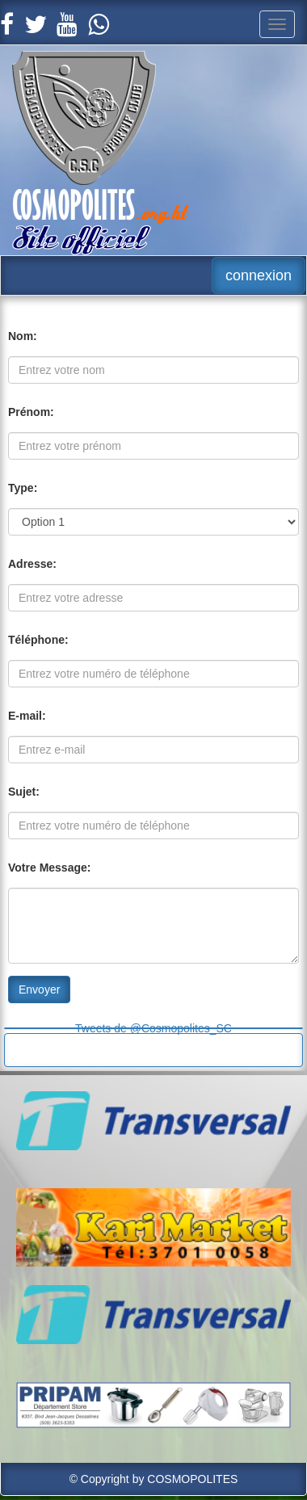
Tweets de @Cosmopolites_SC (153, 1028)
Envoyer (39, 989)
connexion (258, 275)
